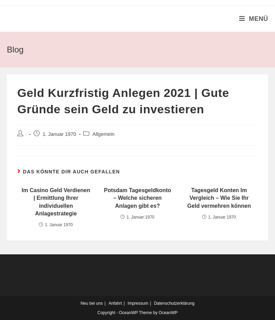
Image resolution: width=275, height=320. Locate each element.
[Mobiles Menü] (253, 19)
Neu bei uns (92, 303)
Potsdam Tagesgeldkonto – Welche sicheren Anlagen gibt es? (137, 198)
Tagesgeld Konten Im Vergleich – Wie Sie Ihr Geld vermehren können (219, 198)
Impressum (138, 303)
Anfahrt (115, 303)
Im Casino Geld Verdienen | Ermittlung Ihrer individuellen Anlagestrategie (56, 201)
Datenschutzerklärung (174, 303)
